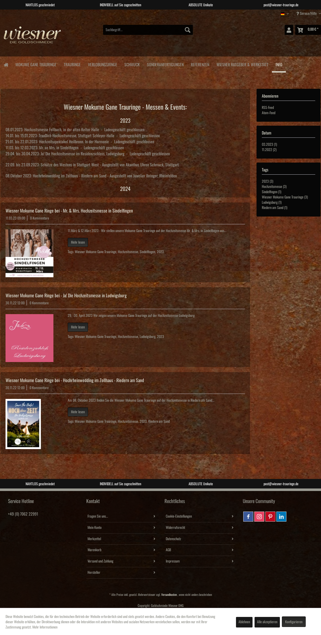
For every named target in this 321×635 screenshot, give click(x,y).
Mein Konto (95, 527)
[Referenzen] (200, 63)
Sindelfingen (147, 252)
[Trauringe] (72, 63)
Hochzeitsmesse (128, 252)
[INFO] (279, 64)
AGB (168, 550)
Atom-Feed (268, 113)
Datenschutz (173, 539)
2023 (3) (267, 181)
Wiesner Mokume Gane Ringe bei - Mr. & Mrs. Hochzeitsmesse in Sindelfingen (69, 210)
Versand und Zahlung (100, 561)
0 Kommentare (39, 218)
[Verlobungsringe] (102, 63)
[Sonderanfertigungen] (165, 63)
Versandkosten (169, 594)
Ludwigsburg (147, 336)
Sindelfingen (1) (271, 192)
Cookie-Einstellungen (179, 516)
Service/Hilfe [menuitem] (306, 13)
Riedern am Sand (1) (274, 207)
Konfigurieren (293, 622)
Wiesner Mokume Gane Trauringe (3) (285, 197)
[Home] (6, 64)
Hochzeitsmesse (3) (274, 186)
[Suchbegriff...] (148, 30)
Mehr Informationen (44, 627)
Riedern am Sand (159, 421)
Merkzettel (94, 539)
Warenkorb (94, 550)
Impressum (173, 561)
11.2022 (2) (269, 150)
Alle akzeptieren (267, 622)
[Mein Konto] (289, 30)
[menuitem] (148, 30)
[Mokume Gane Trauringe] (36, 63)
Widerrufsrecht (175, 527)
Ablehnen (244, 622)
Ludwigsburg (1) (272, 202)
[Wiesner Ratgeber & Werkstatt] (242, 63)
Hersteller (94, 572)
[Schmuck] (132, 63)
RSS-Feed (268, 107)
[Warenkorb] (308, 30)
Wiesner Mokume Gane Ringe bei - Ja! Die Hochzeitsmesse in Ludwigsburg (66, 295)
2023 (160, 252)
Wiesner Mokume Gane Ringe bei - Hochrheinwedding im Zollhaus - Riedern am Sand (75, 380)
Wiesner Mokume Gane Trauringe (95, 252)
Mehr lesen (78, 242)
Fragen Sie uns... (98, 516)
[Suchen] (187, 30)
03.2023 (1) (269, 144)
